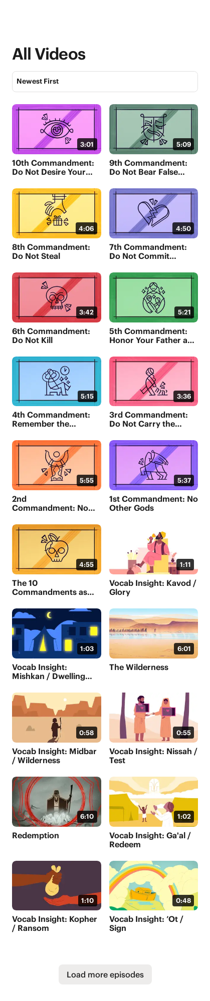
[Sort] (105, 82)
